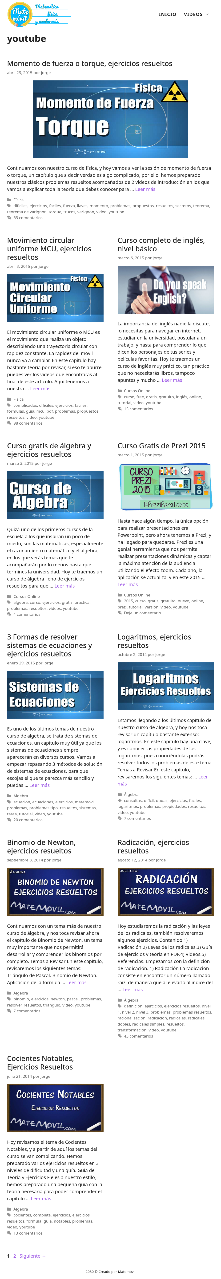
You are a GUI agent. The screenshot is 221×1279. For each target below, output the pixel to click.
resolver (14, 1005)
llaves (82, 205)
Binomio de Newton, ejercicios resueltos (41, 846)
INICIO (167, 14)
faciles (55, 205)
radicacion (157, 1018)
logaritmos (128, 806)
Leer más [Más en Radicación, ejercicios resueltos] (133, 989)
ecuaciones (42, 802)
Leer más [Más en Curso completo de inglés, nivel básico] (172, 380)
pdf (50, 411)
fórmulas (15, 411)
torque (55, 211)
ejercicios (38, 205)
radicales (177, 1018)
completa (42, 1215)
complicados (25, 405)
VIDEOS (198, 14)
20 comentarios (28, 819)
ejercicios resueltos (182, 1006)
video (101, 211)
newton (58, 999)
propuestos (143, 205)
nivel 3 (142, 1012)
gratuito (166, 396)
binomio (21, 999)
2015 (128, 601)
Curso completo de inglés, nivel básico (161, 244)
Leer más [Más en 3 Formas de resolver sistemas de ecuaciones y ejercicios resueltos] (39, 785)
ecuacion (21, 802)
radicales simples (148, 1024)
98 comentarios (28, 423)
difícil (149, 800)
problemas (120, 205)
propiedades (174, 806)
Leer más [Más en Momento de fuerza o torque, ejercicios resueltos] (145, 189)
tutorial (124, 402)
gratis (151, 396)
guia (30, 411)
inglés (181, 396)
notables (62, 1221)
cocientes (22, 1215)
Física (18, 199)
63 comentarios (28, 217)
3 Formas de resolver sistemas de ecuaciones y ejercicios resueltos (49, 645)
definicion (133, 1006)
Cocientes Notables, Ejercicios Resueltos (40, 1063)
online (195, 396)
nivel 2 (128, 1012)
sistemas (87, 807)
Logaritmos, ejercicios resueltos (154, 641)
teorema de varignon (27, 211)
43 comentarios (138, 1036)
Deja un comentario (142, 613)
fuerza (69, 205)
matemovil (85, 802)
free (140, 396)
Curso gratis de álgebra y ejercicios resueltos (49, 450)
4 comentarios (26, 614)
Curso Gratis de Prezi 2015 (162, 445)
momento (99, 205)
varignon (85, 211)
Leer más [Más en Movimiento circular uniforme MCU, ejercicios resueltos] (40, 388)
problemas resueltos (192, 1012)
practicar (82, 602)
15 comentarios (138, 408)
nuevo (183, 601)
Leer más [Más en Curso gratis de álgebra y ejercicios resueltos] (65, 586)
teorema (201, 205)
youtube (116, 211)
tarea (12, 814)
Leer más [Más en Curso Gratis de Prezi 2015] (128, 584)
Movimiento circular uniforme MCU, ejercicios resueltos (49, 248)
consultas (133, 800)
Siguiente (33, 1256)
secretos (183, 205)
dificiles (20, 205)
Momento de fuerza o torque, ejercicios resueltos (89, 63)
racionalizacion (132, 1018)
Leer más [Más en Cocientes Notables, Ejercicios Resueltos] (41, 1198)
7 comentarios (137, 818)
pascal (73, 999)
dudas (161, 800)
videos (55, 608)
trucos (69, 211)
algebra (20, 602)
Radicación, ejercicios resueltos (153, 846)
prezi (122, 607)
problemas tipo (43, 807)
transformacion (132, 1030)
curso (129, 396)
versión (152, 607)
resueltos (164, 205)
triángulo (51, 1005)
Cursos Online (137, 390)
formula (33, 1221)
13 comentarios (28, 1233)
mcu (40, 411)
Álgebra (20, 795)
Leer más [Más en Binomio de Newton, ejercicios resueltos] (76, 982)
